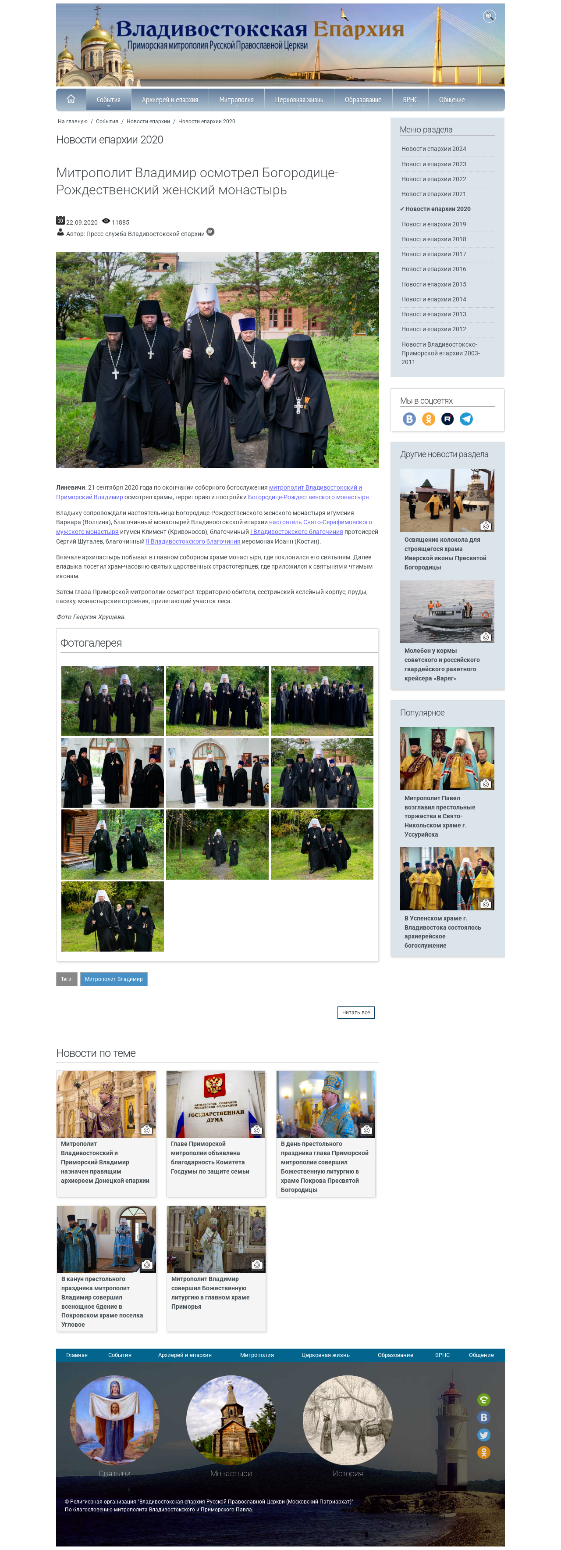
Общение (452, 101)
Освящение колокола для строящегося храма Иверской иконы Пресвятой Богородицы (445, 553)
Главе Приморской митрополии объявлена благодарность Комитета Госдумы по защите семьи (210, 1157)
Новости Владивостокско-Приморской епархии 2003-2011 (440, 353)
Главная (77, 1355)
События (109, 101)
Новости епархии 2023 (433, 164)
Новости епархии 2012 (433, 329)
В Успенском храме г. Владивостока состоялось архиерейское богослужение (443, 932)
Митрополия (237, 101)
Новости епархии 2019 (433, 224)
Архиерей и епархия (170, 101)
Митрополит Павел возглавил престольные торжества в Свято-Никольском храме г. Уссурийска (440, 817)
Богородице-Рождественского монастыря (308, 497)
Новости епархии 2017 (433, 254)
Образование (363, 101)
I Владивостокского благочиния (296, 532)
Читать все (356, 1012)
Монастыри (231, 1473)
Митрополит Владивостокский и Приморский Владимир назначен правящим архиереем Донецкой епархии (105, 1162)
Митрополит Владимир (114, 979)
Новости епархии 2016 (433, 269)
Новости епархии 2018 (433, 239)
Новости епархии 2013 (433, 314)
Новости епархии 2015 (433, 284)
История (348, 1473)
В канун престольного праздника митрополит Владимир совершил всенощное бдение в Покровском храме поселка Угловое (102, 1301)
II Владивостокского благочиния (193, 541)
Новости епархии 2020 (206, 121)
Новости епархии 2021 (433, 194)
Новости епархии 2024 (433, 149)
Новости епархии (148, 121)
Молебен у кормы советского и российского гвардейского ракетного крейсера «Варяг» (442, 664)
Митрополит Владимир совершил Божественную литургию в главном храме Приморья (210, 1292)
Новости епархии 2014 (433, 299)
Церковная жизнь (299, 101)
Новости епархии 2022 (433, 179)
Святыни (115, 1473)
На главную (73, 121)
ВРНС (410, 101)
